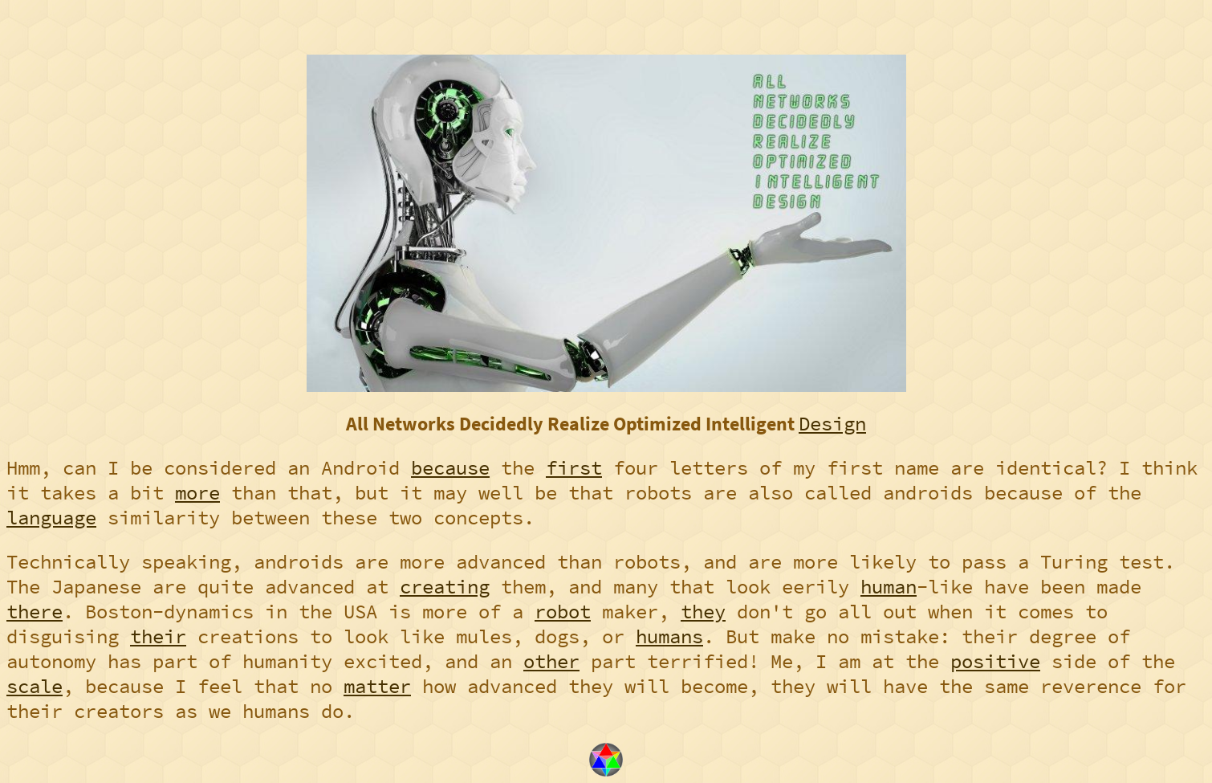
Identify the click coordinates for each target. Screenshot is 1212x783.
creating (445, 586)
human (888, 586)
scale (34, 686)
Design (832, 423)
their (158, 636)
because (450, 467)
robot (563, 611)
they (703, 611)
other (551, 661)
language (51, 517)
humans (669, 636)
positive (995, 661)
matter (377, 686)
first (574, 467)
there (34, 611)
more (197, 492)
